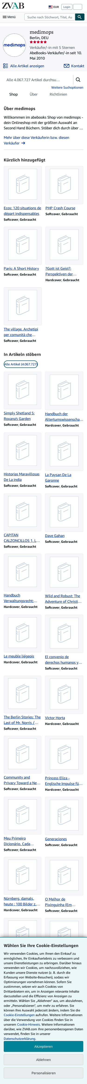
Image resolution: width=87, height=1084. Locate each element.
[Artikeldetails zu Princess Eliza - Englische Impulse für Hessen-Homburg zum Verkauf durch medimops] (64, 761)
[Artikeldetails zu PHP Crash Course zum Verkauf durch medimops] (64, 188)
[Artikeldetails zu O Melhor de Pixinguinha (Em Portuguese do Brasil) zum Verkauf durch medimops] (64, 882)
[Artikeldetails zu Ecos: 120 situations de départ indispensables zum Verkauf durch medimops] (23, 191)
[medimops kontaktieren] (74, 66)
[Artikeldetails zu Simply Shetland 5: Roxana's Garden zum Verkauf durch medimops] (22, 396)
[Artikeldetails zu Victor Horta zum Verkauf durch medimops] (64, 698)
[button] (78, 79)
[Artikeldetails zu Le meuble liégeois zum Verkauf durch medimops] (22, 637)
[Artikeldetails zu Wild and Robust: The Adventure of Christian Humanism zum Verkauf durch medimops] (64, 579)
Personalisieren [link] (44, 1073)
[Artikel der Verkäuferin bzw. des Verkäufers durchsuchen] (34, 79)
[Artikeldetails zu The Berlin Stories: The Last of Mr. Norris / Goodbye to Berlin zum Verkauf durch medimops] (22, 700)
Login (66, 7)
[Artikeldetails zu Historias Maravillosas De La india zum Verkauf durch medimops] (22, 457)
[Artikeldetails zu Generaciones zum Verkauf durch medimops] (64, 819)
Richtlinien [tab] (58, 95)
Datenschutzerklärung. (20, 1039)
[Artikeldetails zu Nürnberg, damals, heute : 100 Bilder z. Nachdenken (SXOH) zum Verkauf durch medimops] (22, 882)
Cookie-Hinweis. (29, 1024)
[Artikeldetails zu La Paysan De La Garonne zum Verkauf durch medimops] (64, 458)
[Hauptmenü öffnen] (10, 16)
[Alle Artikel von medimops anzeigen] (23, 66)
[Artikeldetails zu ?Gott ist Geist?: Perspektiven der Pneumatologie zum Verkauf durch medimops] (64, 252)
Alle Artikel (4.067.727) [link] (20, 364)
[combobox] (49, 16)
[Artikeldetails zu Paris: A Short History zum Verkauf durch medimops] (23, 249)
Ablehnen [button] (43, 1060)
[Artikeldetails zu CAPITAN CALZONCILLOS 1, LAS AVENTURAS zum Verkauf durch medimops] (22, 518)
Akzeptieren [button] (43, 1046)
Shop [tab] (13, 95)
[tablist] (38, 94)
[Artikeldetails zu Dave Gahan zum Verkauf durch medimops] (64, 516)
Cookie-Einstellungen (19, 1015)
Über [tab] (33, 95)
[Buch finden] (79, 16)
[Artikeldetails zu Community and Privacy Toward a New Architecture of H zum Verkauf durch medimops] (22, 761)
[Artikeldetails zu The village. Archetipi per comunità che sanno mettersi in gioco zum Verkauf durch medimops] (23, 312)
